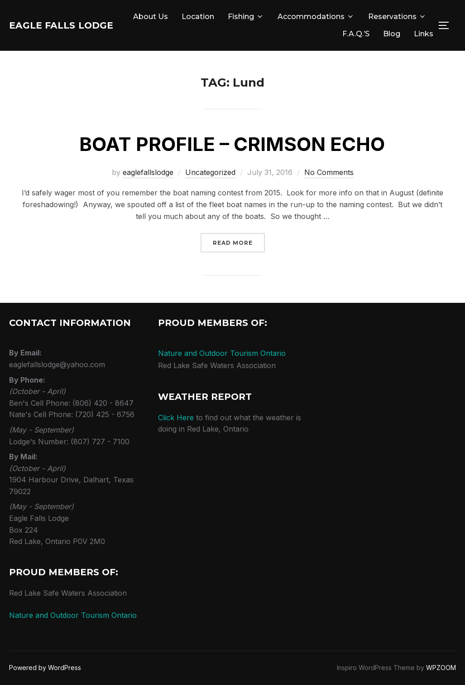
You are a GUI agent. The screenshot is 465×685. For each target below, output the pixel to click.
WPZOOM (441, 667)
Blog (391, 33)
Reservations (299, 33)
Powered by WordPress (45, 667)
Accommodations (388, 16)
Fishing (318, 16)
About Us (222, 16)
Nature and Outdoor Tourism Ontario (73, 615)
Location (270, 16)
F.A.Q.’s (355, 33)
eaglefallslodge (148, 172)
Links (423, 33)
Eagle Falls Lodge (77, 25)
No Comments (329, 172)
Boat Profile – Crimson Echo (232, 143)
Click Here (176, 417)
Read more (239, 242)
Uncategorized (210, 172)
